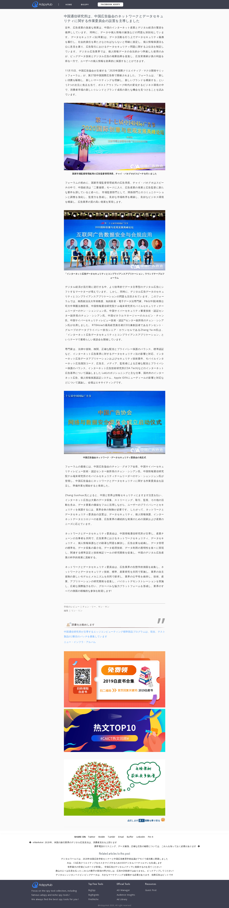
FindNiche (93, 899)
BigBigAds (94, 895)
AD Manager (123, 890)
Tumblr (112, 836)
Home (69, 4)
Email (121, 836)
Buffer (130, 836)
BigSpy (85, 4)
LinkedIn (141, 836)
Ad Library (122, 899)
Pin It (152, 836)
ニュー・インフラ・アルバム (80, 642)
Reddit (101, 836)
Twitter (90, 836)
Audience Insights (126, 895)
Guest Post (151, 890)
